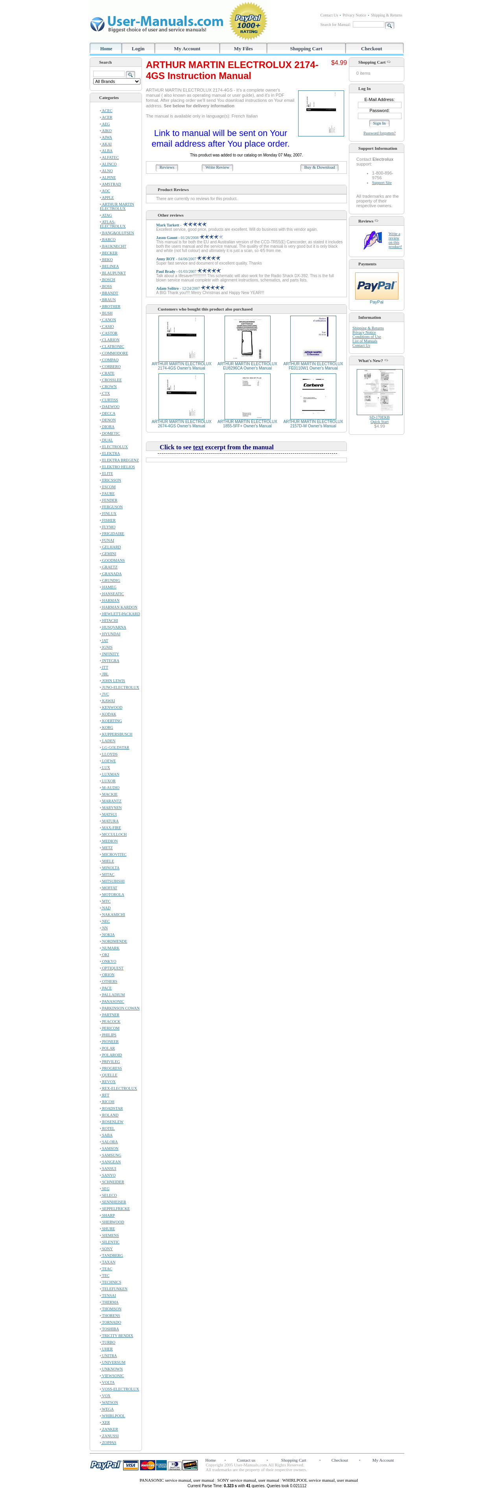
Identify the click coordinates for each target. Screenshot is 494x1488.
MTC (105, 901)
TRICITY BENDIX (116, 1335)
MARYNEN (111, 808)
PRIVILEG (110, 1061)
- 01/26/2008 (189, 237)
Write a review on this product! (395, 240)
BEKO (106, 260)
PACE (106, 988)
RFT (104, 1095)
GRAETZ (109, 567)
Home (106, 49)
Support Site (382, 182)
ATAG (106, 215)
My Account (187, 49)
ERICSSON (110, 480)
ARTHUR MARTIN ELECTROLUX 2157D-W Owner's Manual (313, 423)
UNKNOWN (111, 1369)
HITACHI (109, 620)
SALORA (109, 1142)
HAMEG (108, 587)
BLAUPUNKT (113, 273)
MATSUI (108, 814)
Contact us (246, 1460)
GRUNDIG (110, 580)
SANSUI (108, 1168)
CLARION (110, 340)
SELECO (108, 1195)
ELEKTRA (110, 453)
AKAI (106, 144)
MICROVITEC (113, 854)
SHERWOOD (112, 1222)
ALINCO (108, 164)
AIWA (106, 137)
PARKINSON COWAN (120, 1008)
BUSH (106, 313)
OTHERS (108, 981)
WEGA (107, 1409)
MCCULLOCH (113, 834)
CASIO (107, 326)
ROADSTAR (111, 1108)
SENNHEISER (113, 1202)
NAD (105, 908)
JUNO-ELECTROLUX (119, 687)
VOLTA (107, 1382)
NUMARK (110, 948)
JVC (104, 694)
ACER (106, 117)
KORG (106, 727)
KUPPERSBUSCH (116, 734)
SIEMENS (109, 1235)
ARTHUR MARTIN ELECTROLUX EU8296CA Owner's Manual (247, 366)
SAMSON (109, 1148)
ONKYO (108, 961)
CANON (108, 320)
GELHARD (110, 547)
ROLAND (109, 1115)
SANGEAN (110, 1162)
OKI (104, 955)
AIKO (106, 131)
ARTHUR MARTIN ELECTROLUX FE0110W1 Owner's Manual (313, 366)
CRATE (107, 373)
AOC (105, 191)
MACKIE (109, 794)
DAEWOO (110, 407)
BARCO (108, 239)
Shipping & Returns (386, 15)
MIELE (107, 861)
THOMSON (111, 1309)
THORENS (110, 1315)
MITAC (107, 874)
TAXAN (108, 1262)
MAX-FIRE (110, 828)
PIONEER (109, 1041)
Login (138, 49)
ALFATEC (109, 157)
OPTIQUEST (112, 968)
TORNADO (110, 1322)
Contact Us (329, 15)
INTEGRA (109, 660)
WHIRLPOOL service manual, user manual (320, 1480)
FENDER (108, 500)
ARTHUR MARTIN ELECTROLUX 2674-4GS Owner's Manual (182, 423)
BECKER (109, 253)
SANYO (108, 1175)
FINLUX (108, 513)
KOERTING (111, 721)
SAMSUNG (110, 1155)
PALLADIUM (112, 995)
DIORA (107, 427)
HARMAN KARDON (118, 607)
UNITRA (108, 1356)
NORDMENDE (113, 941)
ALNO (106, 171)
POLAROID (111, 1055)
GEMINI (108, 554)
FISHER (108, 520)
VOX (105, 1396)
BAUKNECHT (113, 246)
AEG (105, 124)
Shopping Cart (306, 49)
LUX (105, 767)
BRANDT (109, 293)
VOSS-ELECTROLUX (119, 1389)
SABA (106, 1135)
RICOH (107, 1102)
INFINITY (109, 654)
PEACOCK (110, 1021)
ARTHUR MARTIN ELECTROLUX (117, 206)
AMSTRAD (110, 184)
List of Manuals (364, 341)
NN (104, 928)
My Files (243, 49)
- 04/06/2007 (188, 259)
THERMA (109, 1302)
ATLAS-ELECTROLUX (113, 224)
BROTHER (110, 306)
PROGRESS (111, 1068)
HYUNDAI (110, 634)
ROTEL (107, 1128)
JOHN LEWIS (112, 681)
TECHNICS (110, 1282)
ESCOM (108, 487)
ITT (104, 667)
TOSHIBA (109, 1329)
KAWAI (107, 701)
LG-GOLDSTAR (114, 747)
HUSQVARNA (113, 627)
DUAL (106, 440)
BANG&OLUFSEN (117, 233)
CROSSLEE (111, 380)
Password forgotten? (379, 133)
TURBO (107, 1342)
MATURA (109, 821)
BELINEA (109, 266)
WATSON (109, 1402)
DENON (108, 420)
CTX (105, 393)
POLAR (107, 1048)
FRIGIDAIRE (112, 534)
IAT (104, 640)
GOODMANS (112, 560)
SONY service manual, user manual (249, 1480)
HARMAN (110, 600)
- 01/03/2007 (188, 271)
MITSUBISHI (112, 881)
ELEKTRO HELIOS (117, 467)
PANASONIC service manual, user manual (178, 1480)
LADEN (107, 741)
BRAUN (108, 300)
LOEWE (108, 761)
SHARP (107, 1215)
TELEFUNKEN (113, 1289)
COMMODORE (114, 353)
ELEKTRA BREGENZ (119, 460)
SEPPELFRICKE (115, 1209)
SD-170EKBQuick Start (379, 419)
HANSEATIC (112, 594)
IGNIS (106, 647)
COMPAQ (109, 360)
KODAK (108, 714)
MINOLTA (110, 868)
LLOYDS (109, 754)
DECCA (107, 413)
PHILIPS (108, 1035)
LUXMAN (109, 774)
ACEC (106, 111)
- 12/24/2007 (190, 288)
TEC (104, 1275)
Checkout (371, 49)
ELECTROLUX (114, 447)
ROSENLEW (112, 1122)
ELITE (106, 473)
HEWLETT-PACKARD (120, 614)
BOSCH (107, 280)
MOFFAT (108, 888)
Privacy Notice (354, 15)
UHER (106, 1349)
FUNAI (107, 540)
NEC (105, 921)
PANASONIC (112, 1001)
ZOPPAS (108, 1442)
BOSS (106, 286)
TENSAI (108, 1295)
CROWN (108, 386)
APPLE (107, 197)
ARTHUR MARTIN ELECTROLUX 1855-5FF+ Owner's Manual (247, 423)
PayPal (376, 300)
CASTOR (109, 333)
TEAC (106, 1269)
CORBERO (110, 366)
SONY (106, 1249)
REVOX (108, 1082)
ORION (107, 975)
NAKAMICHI (112, 914)
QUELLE (108, 1075)
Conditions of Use (366, 337)
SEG (104, 1188)
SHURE (107, 1229)
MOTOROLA (112, 894)
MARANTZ (111, 801)
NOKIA (107, 935)
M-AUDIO (110, 787)
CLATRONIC (112, 346)
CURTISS (109, 400)
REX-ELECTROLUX (118, 1088)
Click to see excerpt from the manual (217, 447)
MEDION (109, 841)
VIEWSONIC (112, 1376)
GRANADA (111, 574)
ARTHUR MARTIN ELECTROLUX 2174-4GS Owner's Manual (182, 366)
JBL (104, 674)
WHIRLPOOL (112, 1416)
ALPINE (108, 177)
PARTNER (110, 1015)
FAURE (107, 493)
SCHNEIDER (112, 1182)
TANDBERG (111, 1255)
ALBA (106, 151)
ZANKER (109, 1429)
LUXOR (108, 781)
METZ (106, 848)
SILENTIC (110, 1242)
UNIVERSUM (112, 1362)
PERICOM (110, 1028)
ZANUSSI (109, 1436)
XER (105, 1422)
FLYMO (108, 527)
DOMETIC (110, 433)
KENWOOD (111, 707)
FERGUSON (111, 507)
